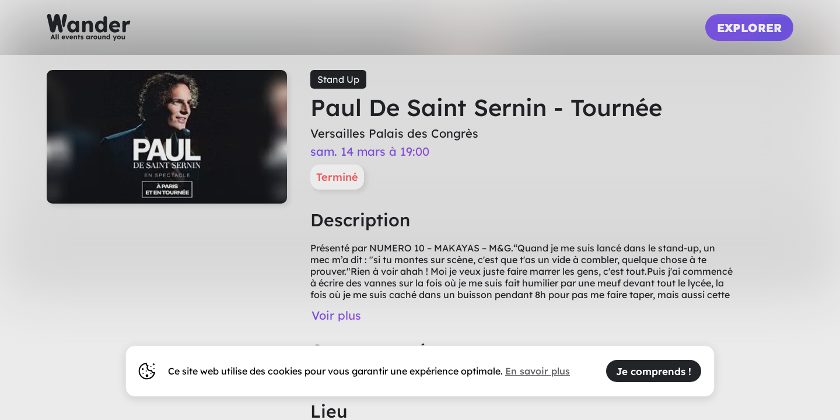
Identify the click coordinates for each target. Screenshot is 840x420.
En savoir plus (537, 371)
